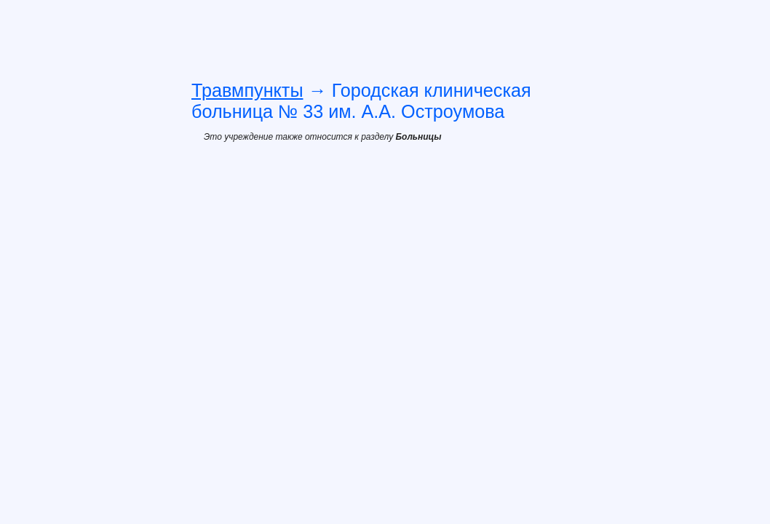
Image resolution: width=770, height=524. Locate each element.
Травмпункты (247, 90)
